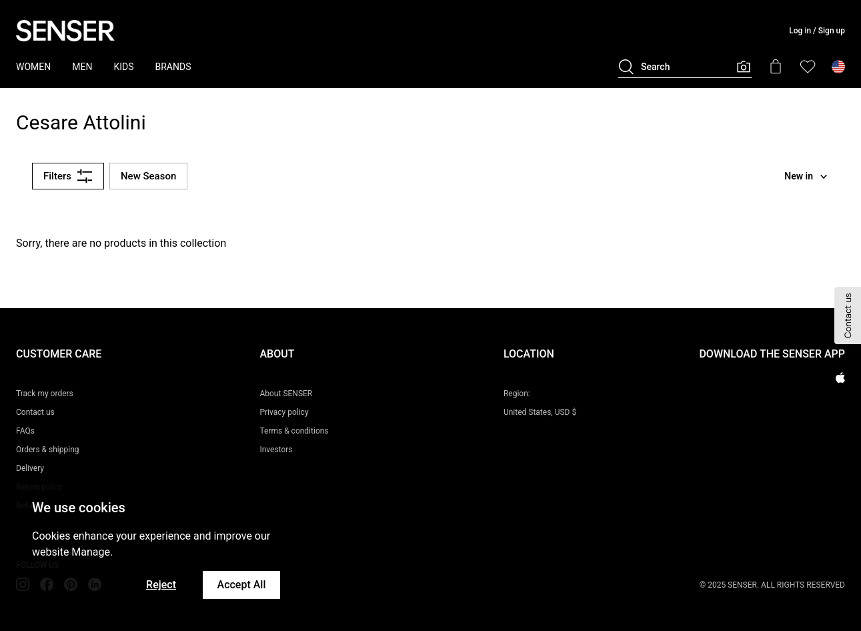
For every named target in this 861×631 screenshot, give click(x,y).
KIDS (123, 66)
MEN (82, 66)
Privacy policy (283, 412)
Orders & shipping (47, 449)
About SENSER (285, 393)
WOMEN (33, 66)
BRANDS (173, 66)
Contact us (35, 412)
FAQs (25, 431)
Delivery (30, 468)
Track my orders (44, 393)
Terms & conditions (293, 431)
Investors (275, 449)
